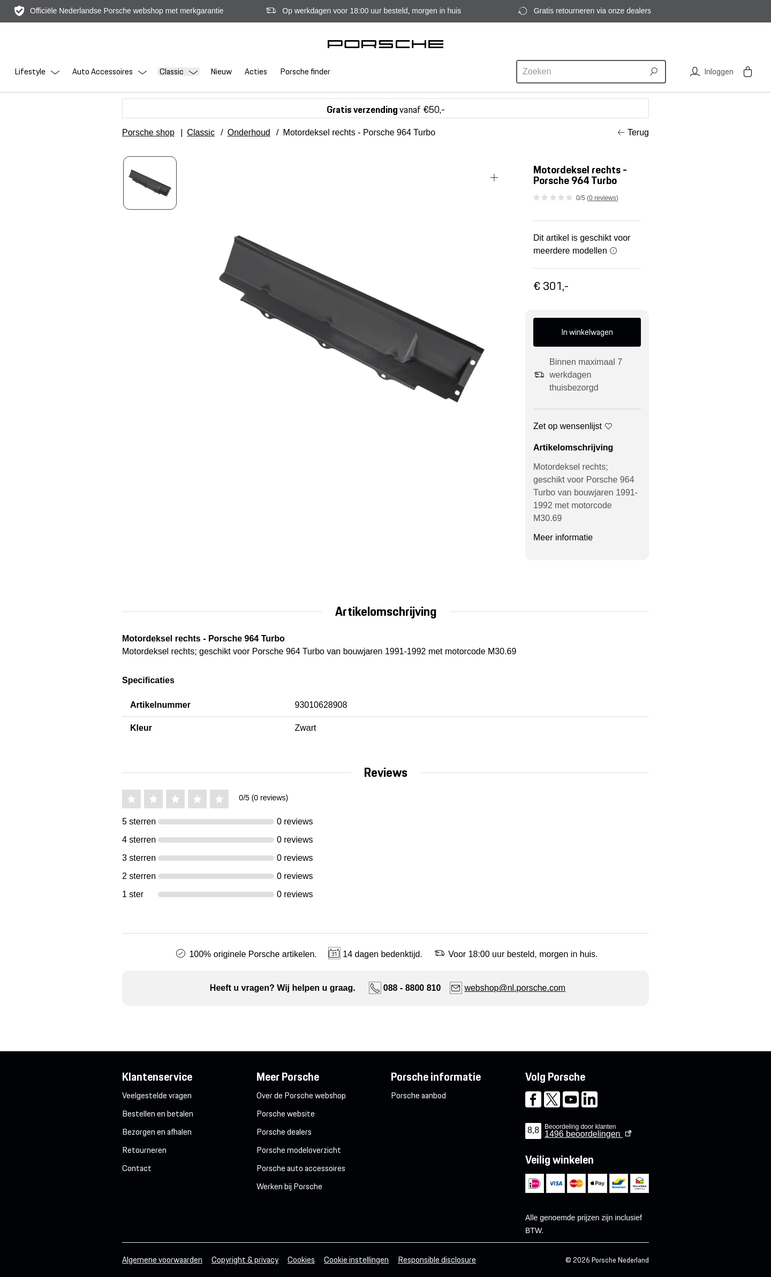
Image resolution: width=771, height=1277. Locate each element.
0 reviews (602, 198)
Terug (638, 132)
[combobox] (581, 71)
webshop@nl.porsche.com (514, 987)
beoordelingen (584, 1133)
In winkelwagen (587, 332)
